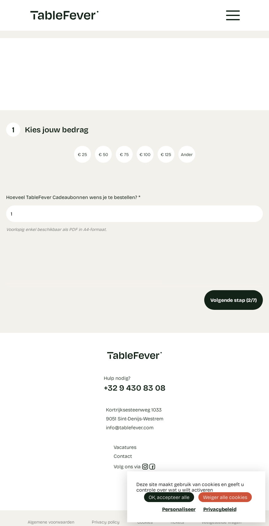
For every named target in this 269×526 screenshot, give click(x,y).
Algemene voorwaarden (51, 522)
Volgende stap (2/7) (233, 300)
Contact (123, 455)
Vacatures (125, 446)
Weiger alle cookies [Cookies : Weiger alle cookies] (225, 497)
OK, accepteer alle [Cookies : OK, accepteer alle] (169, 497)
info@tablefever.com (130, 427)
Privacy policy (105, 522)
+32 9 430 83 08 (135, 387)
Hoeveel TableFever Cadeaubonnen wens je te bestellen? (73, 197)
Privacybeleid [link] (219, 509)
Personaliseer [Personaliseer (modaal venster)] (179, 509)
